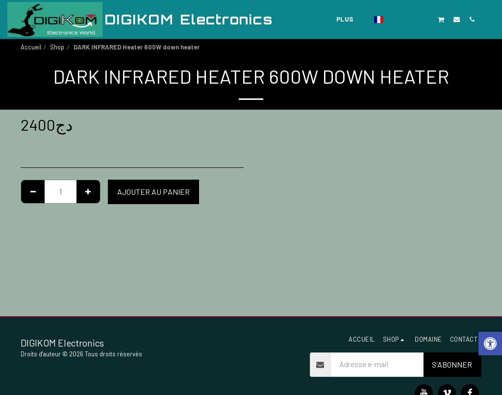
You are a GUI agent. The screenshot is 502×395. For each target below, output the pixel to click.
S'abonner (452, 364)
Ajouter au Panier (153, 191)
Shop (57, 47)
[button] (395, 19)
